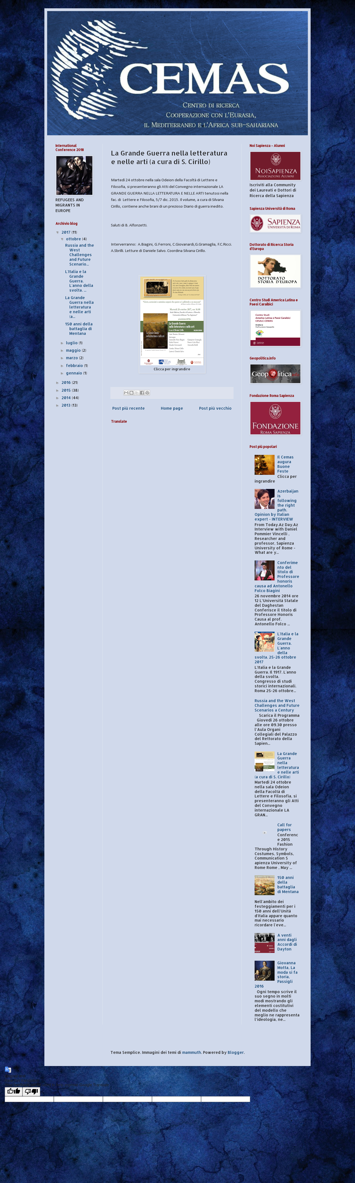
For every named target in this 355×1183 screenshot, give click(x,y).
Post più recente (128, 408)
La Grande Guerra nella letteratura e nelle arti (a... (79, 306)
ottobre (74, 238)
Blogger (236, 1052)
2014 (67, 397)
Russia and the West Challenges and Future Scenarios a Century (277, 705)
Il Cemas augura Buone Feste (285, 464)
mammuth (191, 1052)
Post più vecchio (215, 408)
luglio (72, 342)
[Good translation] (13, 1091)
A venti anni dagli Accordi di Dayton (287, 942)
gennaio (74, 373)
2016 (67, 382)
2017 (67, 232)
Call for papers (284, 827)
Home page (172, 408)
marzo (72, 357)
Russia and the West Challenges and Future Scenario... (79, 254)
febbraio (75, 365)
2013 (67, 405)
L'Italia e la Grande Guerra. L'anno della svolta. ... (79, 280)
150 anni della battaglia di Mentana (79, 329)
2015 (67, 390)
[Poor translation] (31, 1091)
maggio (74, 350)
